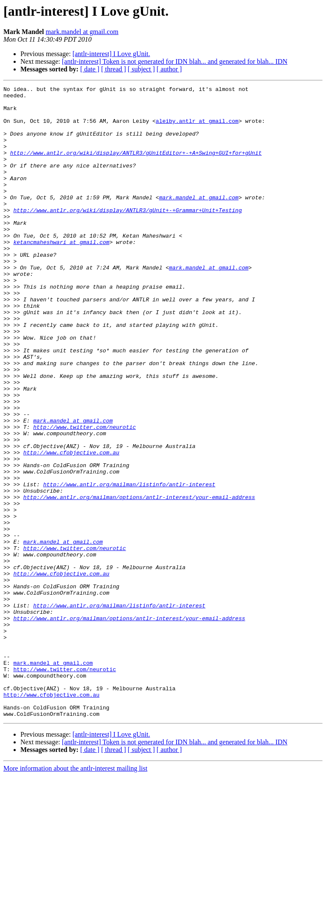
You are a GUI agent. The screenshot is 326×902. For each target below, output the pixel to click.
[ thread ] (113, 69)
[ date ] (89, 69)
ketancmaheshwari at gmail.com (61, 274)
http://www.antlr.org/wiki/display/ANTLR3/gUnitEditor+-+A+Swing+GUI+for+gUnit (136, 166)
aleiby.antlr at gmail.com (197, 128)
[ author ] (169, 69)
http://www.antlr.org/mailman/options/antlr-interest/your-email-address (139, 580)
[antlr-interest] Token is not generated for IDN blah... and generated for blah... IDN (174, 61)
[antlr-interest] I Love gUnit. (111, 53)
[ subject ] (141, 69)
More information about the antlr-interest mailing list (75, 894)
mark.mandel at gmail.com (82, 31)
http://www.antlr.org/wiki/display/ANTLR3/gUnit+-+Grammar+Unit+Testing (127, 235)
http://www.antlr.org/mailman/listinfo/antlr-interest (129, 564)
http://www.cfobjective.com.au (71, 526)
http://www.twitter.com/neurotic (84, 495)
